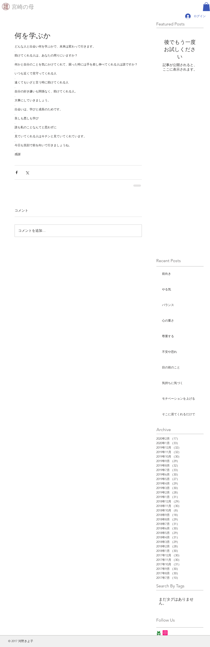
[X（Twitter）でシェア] (27, 172)
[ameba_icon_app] (158, 632)
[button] (206, 6)
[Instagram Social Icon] (165, 632)
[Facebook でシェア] (17, 172)
